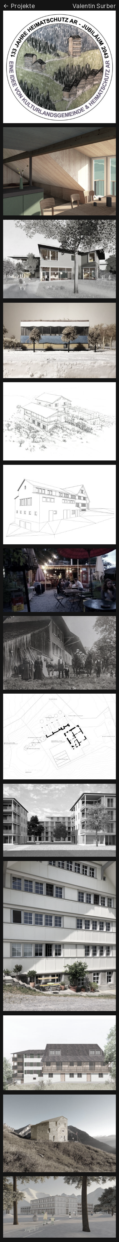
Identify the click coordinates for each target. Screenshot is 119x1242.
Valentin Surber (94, 6)
